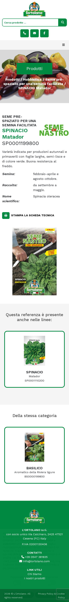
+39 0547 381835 (34, 557)
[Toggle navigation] (63, 45)
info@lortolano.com (34, 561)
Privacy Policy (45, 593)
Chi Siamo (34, 574)
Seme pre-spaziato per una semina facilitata (33, 81)
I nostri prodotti (34, 578)
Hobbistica (32, 79)
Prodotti (12, 79)
